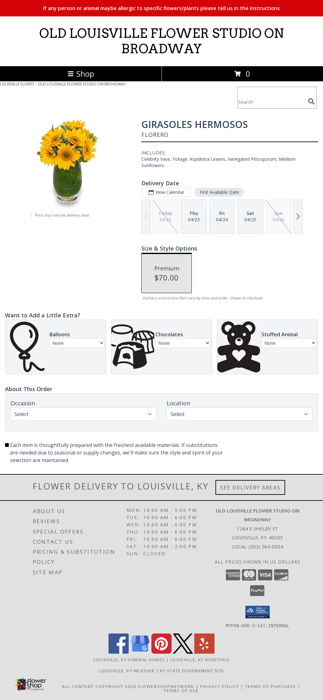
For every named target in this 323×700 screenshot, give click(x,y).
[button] (257, 612)
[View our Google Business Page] (140, 652)
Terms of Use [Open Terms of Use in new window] (181, 690)
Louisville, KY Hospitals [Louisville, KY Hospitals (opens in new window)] (200, 659)
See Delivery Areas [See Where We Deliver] (250, 487)
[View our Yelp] (204, 652)
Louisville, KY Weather (127, 670)
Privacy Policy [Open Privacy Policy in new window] (219, 686)
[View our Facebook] (119, 652)
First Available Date (219, 192)
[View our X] (183, 652)
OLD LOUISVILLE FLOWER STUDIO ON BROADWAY (161, 41)
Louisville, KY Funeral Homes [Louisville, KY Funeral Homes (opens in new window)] (129, 659)
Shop (81, 73)
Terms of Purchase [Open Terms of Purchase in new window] (270, 686)
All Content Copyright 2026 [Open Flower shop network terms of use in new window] (99, 686)
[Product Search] (271, 101)
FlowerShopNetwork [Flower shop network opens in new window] (166, 686)
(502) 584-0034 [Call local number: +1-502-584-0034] (266, 546)
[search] (311, 101)
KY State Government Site (192, 670)
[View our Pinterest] (161, 652)
